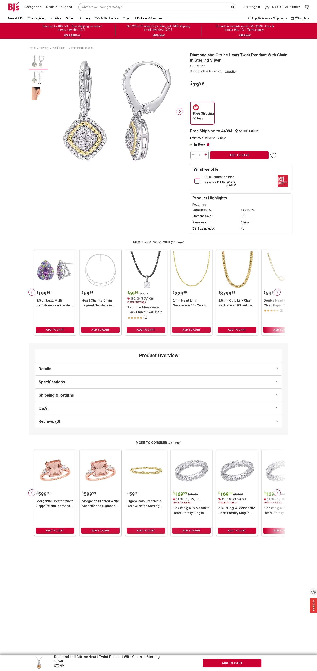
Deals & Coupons (59, 7)
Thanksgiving (37, 18)
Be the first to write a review (205, 71)
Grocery (84, 18)
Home (32, 47)
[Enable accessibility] (313, 591)
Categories (33, 7)
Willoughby (302, 18)
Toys (126, 18)
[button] (249, 131)
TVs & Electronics (106, 18)
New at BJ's (15, 18)
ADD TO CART (239, 155)
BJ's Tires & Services (148, 18)
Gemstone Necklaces (81, 47)
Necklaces (59, 47)
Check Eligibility (249, 130)
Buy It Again (251, 7)
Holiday (56, 18)
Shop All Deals (72, 35)
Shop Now (159, 35)
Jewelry (44, 47)
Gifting (70, 18)
